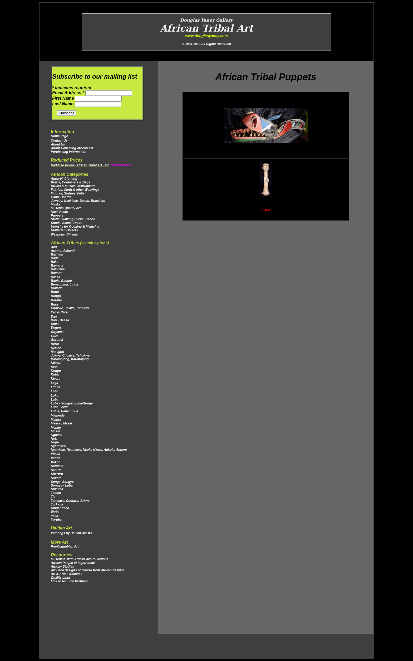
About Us (58, 144)
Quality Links (61, 577)
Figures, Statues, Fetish (68, 193)
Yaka (54, 516)
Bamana (57, 265)
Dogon (56, 327)
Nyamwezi (58, 446)
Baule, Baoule (61, 281)
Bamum (56, 273)
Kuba (55, 374)
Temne (56, 493)
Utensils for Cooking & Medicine (75, 226)
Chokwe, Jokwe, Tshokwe (70, 308)
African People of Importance (73, 563)
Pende (56, 458)
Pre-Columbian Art (65, 546)
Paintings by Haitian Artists (71, 533)
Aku (54, 247)
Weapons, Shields (64, 234)
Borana (56, 300)
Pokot (56, 462)
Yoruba (56, 520)
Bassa (55, 277)
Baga (54, 258)
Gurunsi (57, 340)
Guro (54, 336)
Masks (56, 204)
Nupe (55, 442)
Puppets (57, 215)
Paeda (55, 454)
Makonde (58, 415)
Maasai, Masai (63, 423)
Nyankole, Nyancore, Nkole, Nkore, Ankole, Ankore (89, 450)
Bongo (56, 296)
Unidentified (60, 508)
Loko (54, 395)
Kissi (54, 367)
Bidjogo (57, 288)
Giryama (57, 332)
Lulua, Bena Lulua (65, 411)
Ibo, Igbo (57, 352)
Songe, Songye (62, 482)
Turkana (57, 504)
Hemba (56, 348)
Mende (56, 427)
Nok (54, 438)
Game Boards (61, 197)
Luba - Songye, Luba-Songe (72, 403)
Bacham (57, 254)
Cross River (59, 312)
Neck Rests (59, 212)
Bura (54, 304)
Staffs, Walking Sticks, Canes (73, 219)
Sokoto (56, 478)
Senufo (56, 470)
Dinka (55, 324)
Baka (54, 262)
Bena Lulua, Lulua (64, 284)
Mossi (55, 431)
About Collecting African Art (72, 148)
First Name (63, 98)
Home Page (59, 136)
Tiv (53, 496)
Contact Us (59, 140)
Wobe (55, 512)
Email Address (68, 93)
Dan (54, 316)
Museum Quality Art (66, 208)
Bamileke (58, 269)
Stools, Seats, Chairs (66, 223)
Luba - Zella (59, 407)
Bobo (55, 292)
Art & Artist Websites (66, 574)
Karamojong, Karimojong (69, 359)
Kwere (55, 378)
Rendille (57, 466)
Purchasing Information (68, 152)
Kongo (56, 371)
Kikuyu (56, 363)
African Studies (62, 566)
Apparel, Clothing (64, 179)
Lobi (54, 391)
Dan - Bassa (60, 320)
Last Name (63, 104)
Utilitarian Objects (64, 230)
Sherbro (57, 474)
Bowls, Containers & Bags (70, 182)
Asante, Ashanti (63, 251)
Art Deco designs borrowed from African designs (88, 570)
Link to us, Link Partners (69, 581)
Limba (55, 387)
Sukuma (57, 489)
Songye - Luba (62, 485)
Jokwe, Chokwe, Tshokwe (70, 355)
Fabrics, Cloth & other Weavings (75, 190)
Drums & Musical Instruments (73, 186)
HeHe (55, 344)
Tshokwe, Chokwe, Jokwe (70, 501)
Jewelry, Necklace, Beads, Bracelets (78, 201)
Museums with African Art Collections (79, 559)
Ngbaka (56, 435)
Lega (55, 383)
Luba (54, 400)
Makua (56, 420)
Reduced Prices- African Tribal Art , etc (80, 165)
